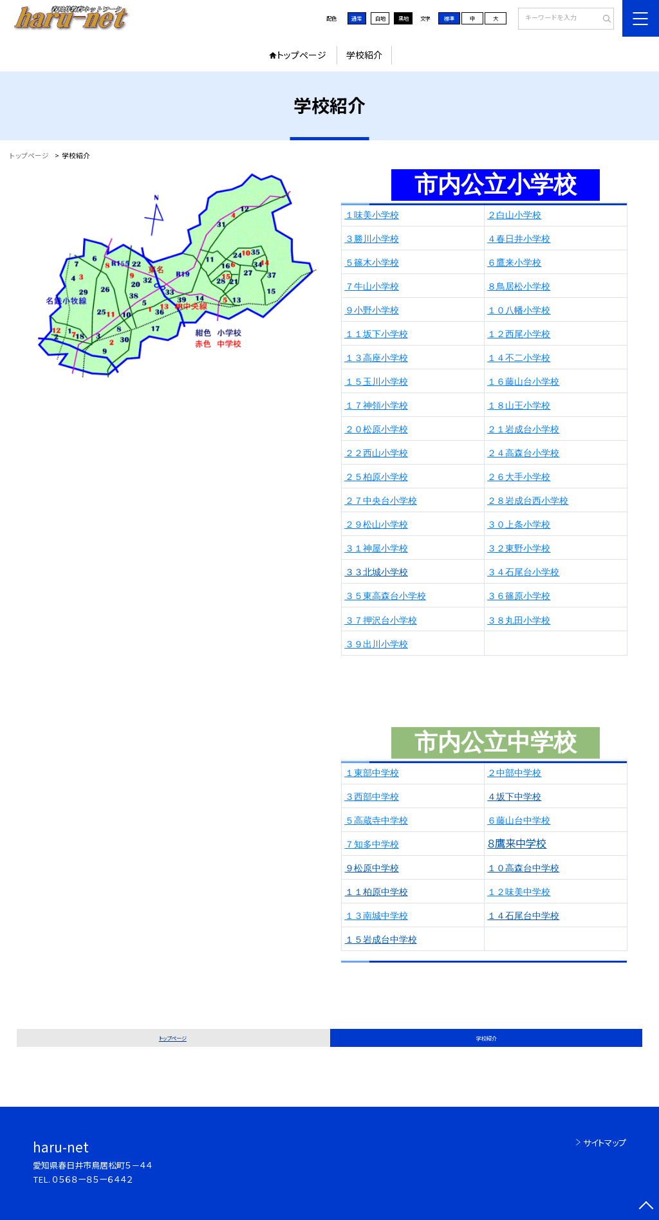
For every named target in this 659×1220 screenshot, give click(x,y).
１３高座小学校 (376, 358)
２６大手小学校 (518, 477)
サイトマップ (604, 1142)
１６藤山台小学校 (523, 382)
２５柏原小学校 (376, 477)
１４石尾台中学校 (523, 916)
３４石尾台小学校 (523, 572)
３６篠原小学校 (518, 596)
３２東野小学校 (518, 548)
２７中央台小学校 (381, 501)
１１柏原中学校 (376, 892)
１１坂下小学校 (376, 334)
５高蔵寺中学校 (376, 821)
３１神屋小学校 (376, 548)
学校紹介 (364, 54)
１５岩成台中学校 (381, 940)
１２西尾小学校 (518, 334)
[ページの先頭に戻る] (646, 1207)
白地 (380, 18)
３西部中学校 (372, 797)
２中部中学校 (514, 773)
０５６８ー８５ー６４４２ (92, 1179)
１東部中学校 (372, 773)
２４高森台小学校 (523, 453)
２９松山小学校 (376, 525)
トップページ (301, 54)
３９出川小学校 (376, 644)
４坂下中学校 (514, 797)
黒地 (403, 18)
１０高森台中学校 (523, 868)
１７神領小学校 (376, 406)
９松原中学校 (372, 868)
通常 (356, 18)
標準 (449, 18)
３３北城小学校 (376, 572)
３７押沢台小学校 (381, 621)
